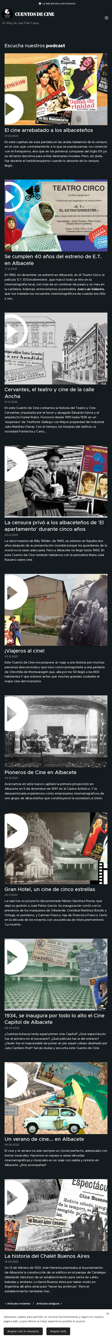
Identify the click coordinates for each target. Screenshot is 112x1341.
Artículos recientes (18, 1303)
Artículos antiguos (47, 1303)
